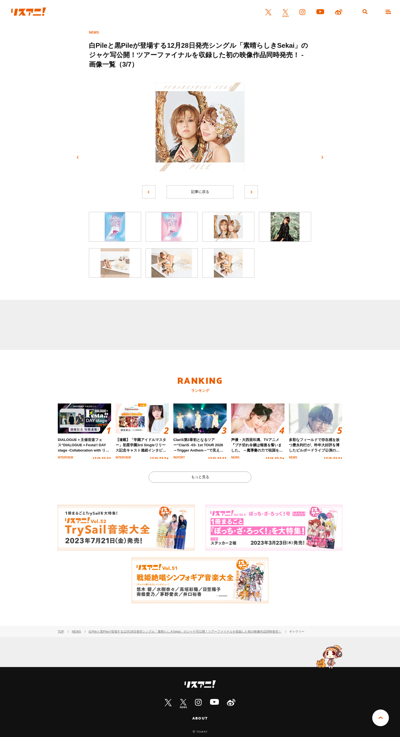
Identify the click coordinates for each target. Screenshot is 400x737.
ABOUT (200, 718)
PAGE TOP (380, 718)
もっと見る (200, 477)
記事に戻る (200, 192)
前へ (77, 157)
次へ (322, 157)
